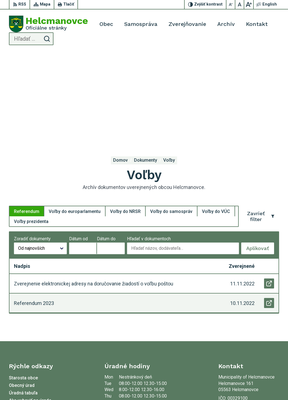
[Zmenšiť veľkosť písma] (230, 4)
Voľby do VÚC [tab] (216, 120)
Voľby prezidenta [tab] (31, 130)
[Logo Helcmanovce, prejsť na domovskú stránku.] (48, 24)
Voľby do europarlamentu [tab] (75, 120)
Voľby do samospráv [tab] (171, 120)
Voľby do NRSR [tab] (125, 120)
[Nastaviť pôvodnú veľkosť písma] (239, 4)
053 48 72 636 (232, 330)
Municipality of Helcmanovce (180, 385)
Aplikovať (260, 158)
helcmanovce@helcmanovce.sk (248, 336)
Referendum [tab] (26, 120)
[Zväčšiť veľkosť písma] (248, 4)
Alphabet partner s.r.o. (94, 385)
